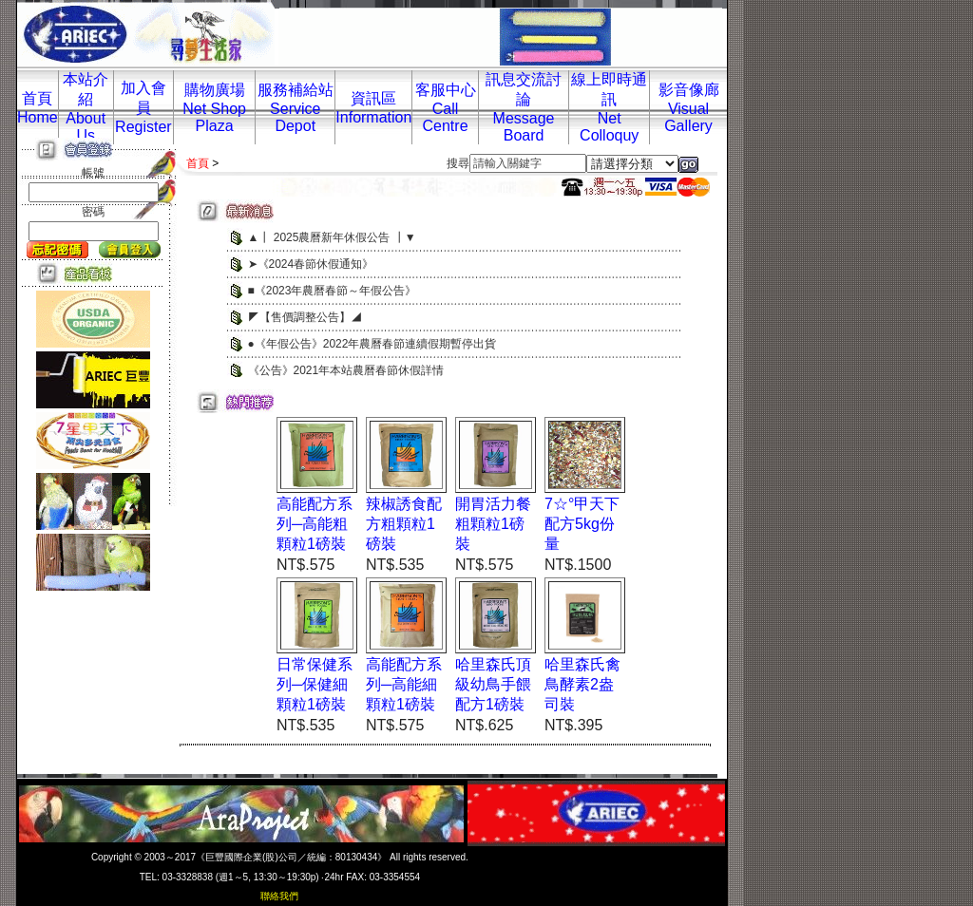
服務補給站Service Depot (296, 108)
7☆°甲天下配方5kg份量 (582, 524)
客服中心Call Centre (445, 108)
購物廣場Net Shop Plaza (214, 108)
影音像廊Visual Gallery (688, 108)
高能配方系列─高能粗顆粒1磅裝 (315, 524)
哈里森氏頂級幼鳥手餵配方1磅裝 (493, 684)
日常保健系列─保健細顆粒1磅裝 (315, 684)
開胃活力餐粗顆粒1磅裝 (493, 524)
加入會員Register (143, 107)
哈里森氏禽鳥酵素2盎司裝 (582, 684)
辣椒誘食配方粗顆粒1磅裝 (404, 524)
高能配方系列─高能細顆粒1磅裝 (404, 684)
